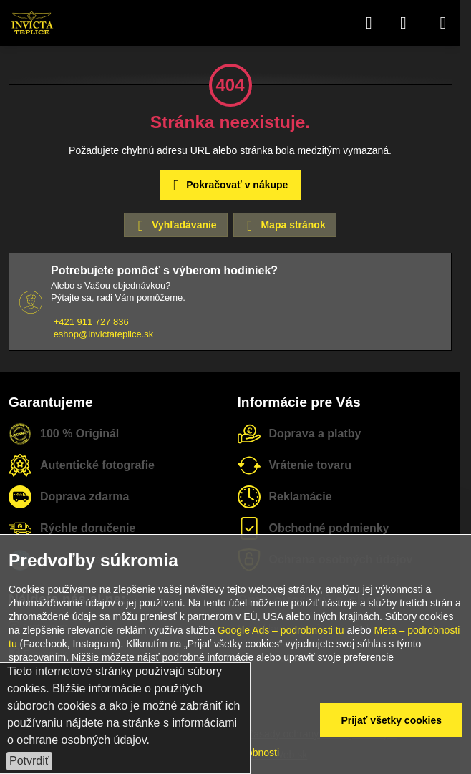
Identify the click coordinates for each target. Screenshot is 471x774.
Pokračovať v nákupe (228, 185)
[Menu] (443, 23)
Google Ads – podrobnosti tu (281, 630)
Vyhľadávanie (174, 225)
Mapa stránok (284, 225)
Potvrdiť (29, 761)
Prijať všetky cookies (391, 720)
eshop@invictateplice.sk (104, 334)
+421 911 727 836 (91, 321)
